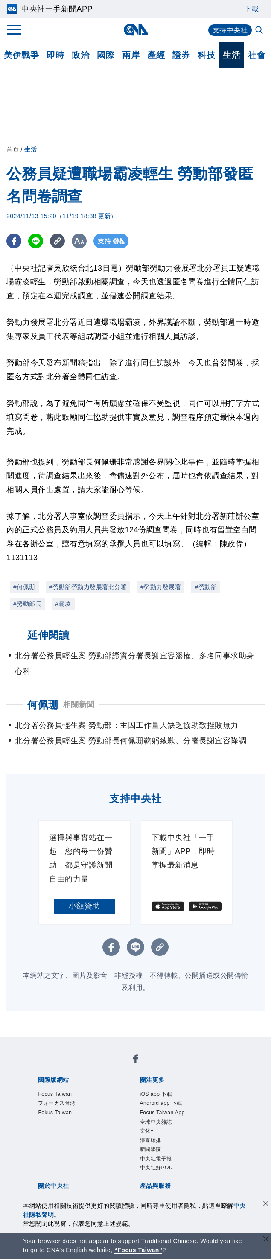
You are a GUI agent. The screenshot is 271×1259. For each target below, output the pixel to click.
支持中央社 (230, 30)
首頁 (12, 149)
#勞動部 (206, 587)
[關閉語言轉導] (266, 1240)
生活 (231, 55)
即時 (55, 55)
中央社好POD (156, 1168)
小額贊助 (84, 906)
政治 (80, 55)
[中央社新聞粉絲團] (135, 1060)
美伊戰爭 (21, 55)
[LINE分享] (35, 241)
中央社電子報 (156, 1159)
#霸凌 (63, 603)
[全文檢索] (260, 30)
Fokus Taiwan (55, 1113)
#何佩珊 (24, 587)
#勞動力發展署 (160, 587)
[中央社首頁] (135, 29)
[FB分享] (13, 241)
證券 (181, 55)
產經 (156, 55)
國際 (105, 55)
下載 (252, 8)
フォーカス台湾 (57, 1103)
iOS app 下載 (156, 1094)
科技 (206, 55)
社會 (256, 55)
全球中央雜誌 (156, 1122)
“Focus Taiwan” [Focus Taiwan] (138, 1250)
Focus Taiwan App (162, 1113)
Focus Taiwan (55, 1094)
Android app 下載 (161, 1103)
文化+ (147, 1131)
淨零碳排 (150, 1140)
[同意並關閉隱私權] (266, 1204)
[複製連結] (57, 241)
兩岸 (131, 55)
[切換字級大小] (79, 241)
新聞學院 (150, 1149)
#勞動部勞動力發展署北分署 (88, 587)
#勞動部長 (27, 603)
